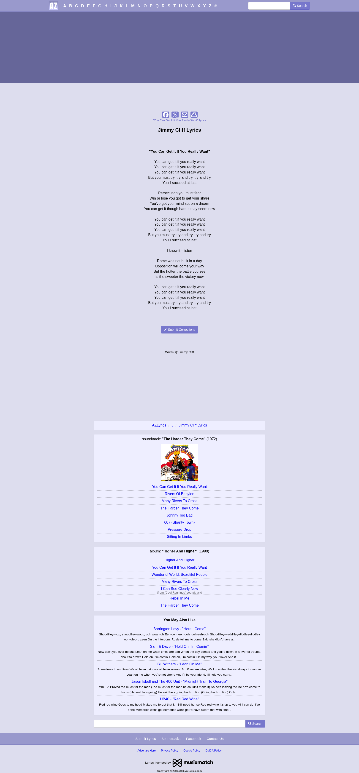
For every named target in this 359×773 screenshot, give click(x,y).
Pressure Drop (179, 529)
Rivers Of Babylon (179, 494)
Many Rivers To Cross (179, 501)
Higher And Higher (180, 560)
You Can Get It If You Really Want (179, 487)
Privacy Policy (169, 750)
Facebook (193, 739)
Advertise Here (147, 750)
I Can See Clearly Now (179, 589)
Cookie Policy (191, 750)
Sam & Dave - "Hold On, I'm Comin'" (179, 646)
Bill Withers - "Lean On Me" (179, 664)
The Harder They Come (179, 508)
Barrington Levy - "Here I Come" (179, 629)
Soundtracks (170, 739)
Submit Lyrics (145, 739)
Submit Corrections (179, 329)
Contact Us (215, 739)
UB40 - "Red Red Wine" (179, 699)
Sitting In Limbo (179, 536)
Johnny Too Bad (179, 515)
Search (300, 6)
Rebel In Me (179, 598)
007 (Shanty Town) (179, 522)
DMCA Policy (213, 750)
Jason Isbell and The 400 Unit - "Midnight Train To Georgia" (179, 681)
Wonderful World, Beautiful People (179, 574)
